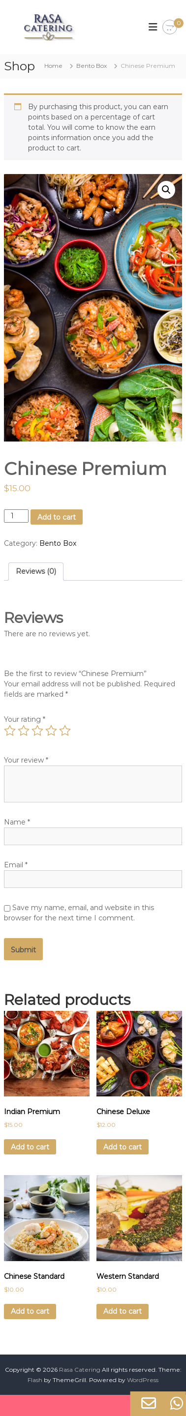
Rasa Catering (79, 1369)
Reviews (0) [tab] (36, 571)
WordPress (142, 1380)
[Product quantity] (16, 516)
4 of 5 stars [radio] (51, 731)
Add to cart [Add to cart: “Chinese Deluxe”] (122, 1147)
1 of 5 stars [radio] (10, 731)
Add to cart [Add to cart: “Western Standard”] (122, 1311)
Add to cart (56, 517)
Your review (26, 760)
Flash (35, 1380)
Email (16, 864)
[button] (166, 190)
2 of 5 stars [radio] (24, 731)
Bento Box (91, 65)
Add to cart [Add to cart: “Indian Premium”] (30, 1147)
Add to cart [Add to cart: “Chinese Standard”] (30, 1311)
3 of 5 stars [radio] (37, 731)
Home (53, 65)
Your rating (24, 719)
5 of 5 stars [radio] (65, 731)
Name (17, 822)
